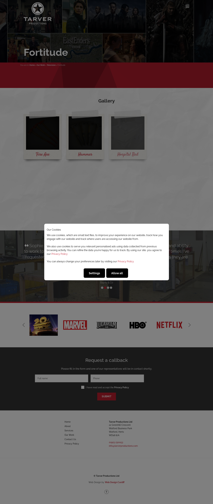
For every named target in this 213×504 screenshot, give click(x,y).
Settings (94, 273)
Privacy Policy (59, 253)
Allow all (117, 273)
